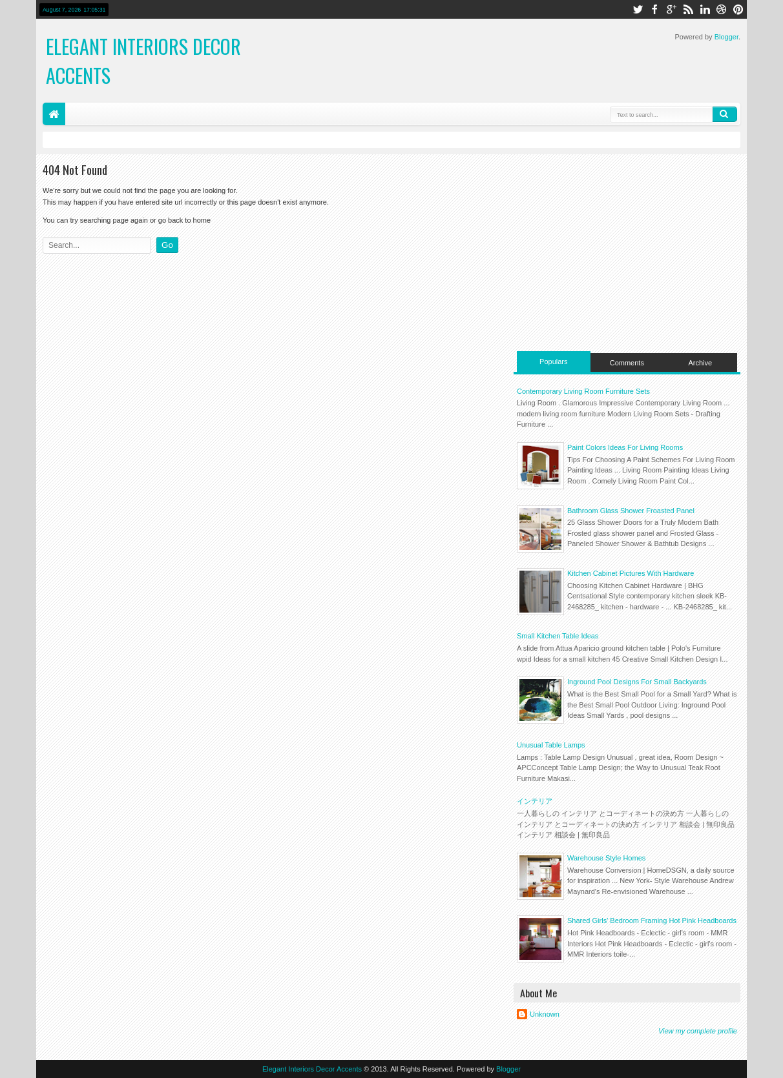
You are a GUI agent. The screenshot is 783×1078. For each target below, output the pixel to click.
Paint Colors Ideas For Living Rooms (625, 447)
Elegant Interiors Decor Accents (312, 1069)
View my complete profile (697, 1031)
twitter (637, 9)
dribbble (721, 9)
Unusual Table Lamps (551, 745)
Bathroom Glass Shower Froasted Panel (630, 510)
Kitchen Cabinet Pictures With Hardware (630, 573)
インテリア (534, 801)
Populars (553, 361)
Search (725, 114)
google (671, 9)
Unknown (544, 1014)
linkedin (704, 9)
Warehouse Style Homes (606, 858)
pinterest (738, 9)
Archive (701, 363)
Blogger (726, 37)
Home (54, 114)
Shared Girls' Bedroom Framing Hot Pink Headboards (651, 920)
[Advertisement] (627, 251)
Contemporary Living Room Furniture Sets (583, 391)
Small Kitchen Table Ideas (557, 636)
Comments (627, 363)
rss (688, 9)
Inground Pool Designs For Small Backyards (637, 682)
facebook (654, 9)
